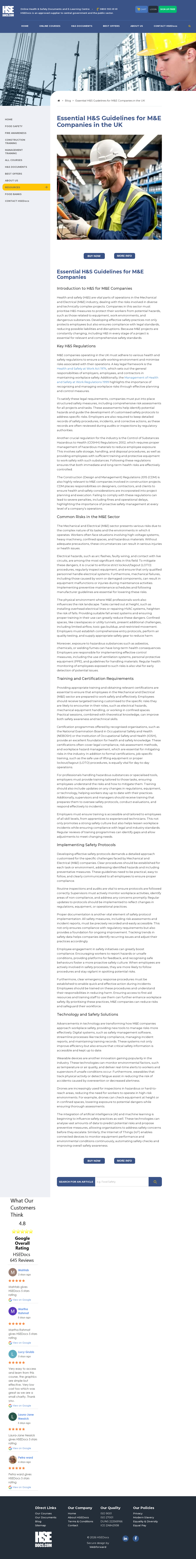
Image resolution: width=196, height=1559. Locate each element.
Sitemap (40, 1525)
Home (72, 1513)
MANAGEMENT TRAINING (14, 152)
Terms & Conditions (80, 1521)
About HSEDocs (78, 1517)
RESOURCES (12, 187)
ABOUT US (136, 26)
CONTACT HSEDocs (165, 26)
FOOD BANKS (13, 194)
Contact (73, 1525)
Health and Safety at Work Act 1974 (81, 368)
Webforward (98, 1547)
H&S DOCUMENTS (81, 26)
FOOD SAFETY (13, 126)
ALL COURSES (13, 160)
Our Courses (43, 1513)
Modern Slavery (143, 1517)
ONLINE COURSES (49, 26)
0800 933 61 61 (108, 9)
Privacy (138, 1513)
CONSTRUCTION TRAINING (15, 142)
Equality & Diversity (145, 1521)
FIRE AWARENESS (15, 133)
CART (141, 9)
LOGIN (153, 9)
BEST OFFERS (111, 26)
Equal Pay (139, 1525)
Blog (68, 100)
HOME (24, 26)
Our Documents (45, 1517)
